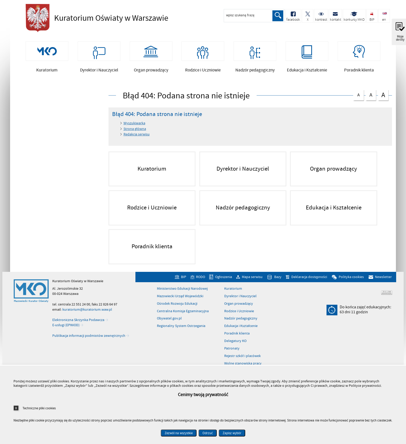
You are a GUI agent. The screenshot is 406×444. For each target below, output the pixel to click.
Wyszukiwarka (134, 127)
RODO (200, 280)
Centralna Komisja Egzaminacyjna (183, 315)
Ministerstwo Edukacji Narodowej (182, 292)
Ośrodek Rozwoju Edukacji (177, 307)
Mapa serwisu (252, 280)
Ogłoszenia (223, 280)
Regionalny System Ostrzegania (181, 330)
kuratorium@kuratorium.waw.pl (87, 313)
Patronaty (232, 352)
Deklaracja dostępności (309, 280)
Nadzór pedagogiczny (240, 322)
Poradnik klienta (237, 337)
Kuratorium (233, 292)
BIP (183, 280)
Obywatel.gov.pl (169, 322)
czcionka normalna (358, 98)
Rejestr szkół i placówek (242, 359)
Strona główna (135, 132)
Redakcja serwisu (137, 138)
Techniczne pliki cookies (39, 408)
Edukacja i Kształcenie (241, 330)
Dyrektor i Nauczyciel (240, 300)
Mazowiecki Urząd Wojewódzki (180, 300)
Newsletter (383, 280)
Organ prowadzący (238, 307)
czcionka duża (383, 98)
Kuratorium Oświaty (95, 18)
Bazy (277, 280)
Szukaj (277, 15)
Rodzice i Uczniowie (239, 315)
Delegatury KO (235, 345)
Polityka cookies (351, 280)
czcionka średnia (371, 98)
